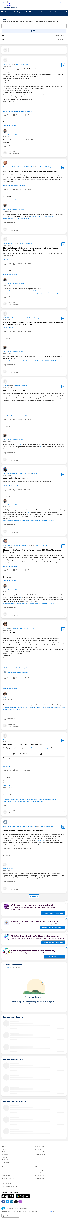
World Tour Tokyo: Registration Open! (17, 12)
